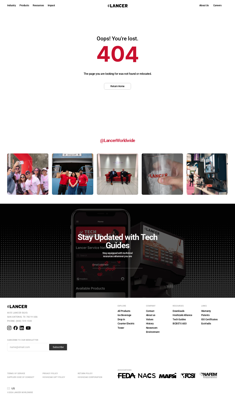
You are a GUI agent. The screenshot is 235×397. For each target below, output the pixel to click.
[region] (117, 56)
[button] (11, 388)
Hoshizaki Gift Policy (54, 377)
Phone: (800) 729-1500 (19, 321)
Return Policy (85, 373)
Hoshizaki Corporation (90, 377)
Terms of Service (16, 373)
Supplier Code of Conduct (20, 377)
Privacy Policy (50, 373)
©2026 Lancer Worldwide (20, 392)
